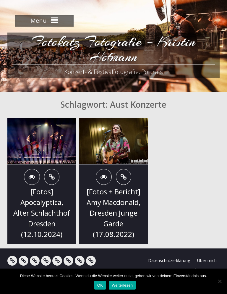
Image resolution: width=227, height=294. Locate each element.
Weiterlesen (122, 285)
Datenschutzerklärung (169, 260)
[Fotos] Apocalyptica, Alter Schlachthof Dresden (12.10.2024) (41, 213)
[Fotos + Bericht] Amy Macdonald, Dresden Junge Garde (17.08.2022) (113, 213)
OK (100, 285)
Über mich (207, 260)
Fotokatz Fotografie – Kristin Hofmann (113, 49)
